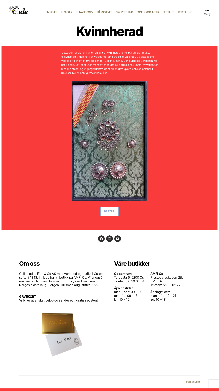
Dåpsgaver (104, 13)
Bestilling (185, 13)
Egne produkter (148, 13)
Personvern (193, 384)
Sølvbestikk (124, 13)
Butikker (169, 13)
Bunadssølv (84, 13)
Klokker (66, 13)
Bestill (109, 213)
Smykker (51, 13)
